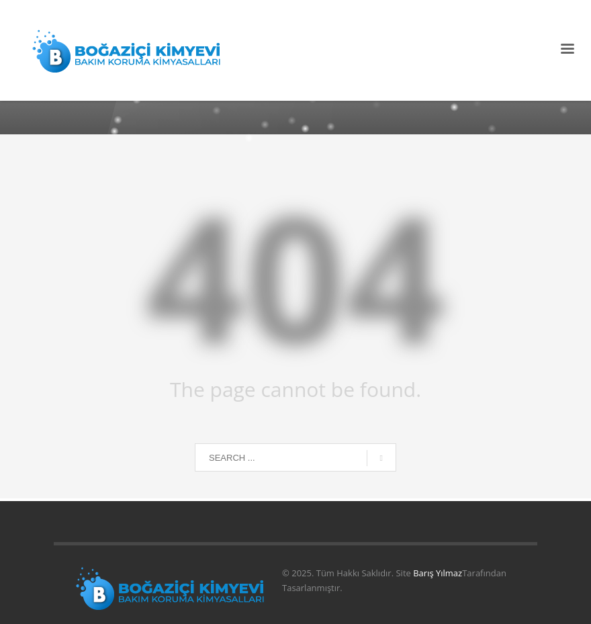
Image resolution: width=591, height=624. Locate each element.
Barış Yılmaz (437, 573)
